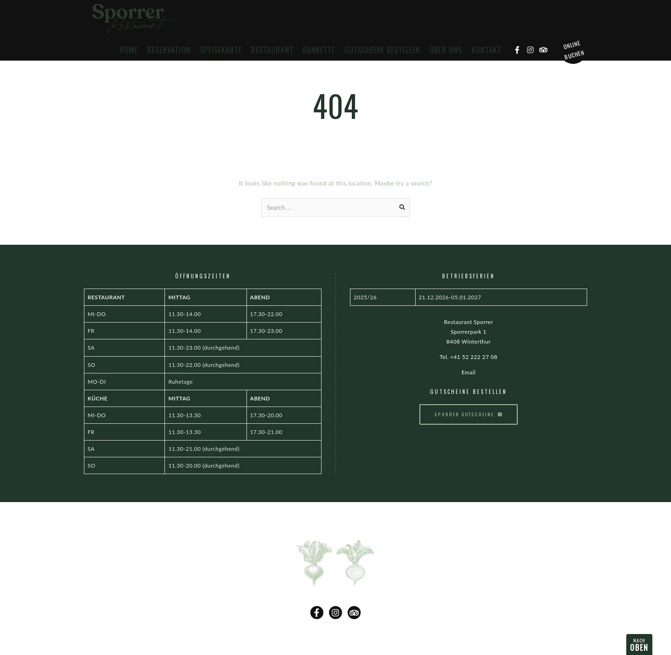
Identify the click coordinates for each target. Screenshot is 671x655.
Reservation (169, 50)
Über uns (446, 50)
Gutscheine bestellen (382, 50)
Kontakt (486, 50)
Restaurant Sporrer (468, 321)
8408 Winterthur (468, 341)
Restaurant (272, 50)
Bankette (319, 50)
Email (468, 372)
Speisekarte (221, 50)
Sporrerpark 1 (468, 331)
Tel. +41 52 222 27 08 (469, 356)
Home (129, 50)
